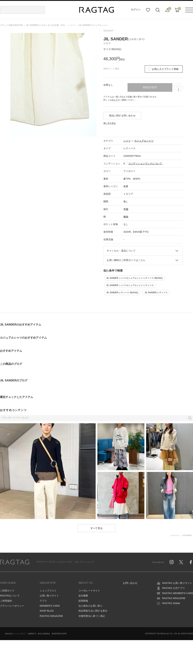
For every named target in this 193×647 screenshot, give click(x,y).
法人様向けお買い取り (90, 605)
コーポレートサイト (89, 590)
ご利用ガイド (7, 590)
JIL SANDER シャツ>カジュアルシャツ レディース (130, 285)
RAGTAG (14, 562)
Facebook (191, 562)
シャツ (127, 140)
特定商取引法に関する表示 (92, 610)
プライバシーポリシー (12, 605)
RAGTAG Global (171, 603)
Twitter (181, 562)
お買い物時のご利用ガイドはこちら (126, 260)
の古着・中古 (46, 25)
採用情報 (83, 600)
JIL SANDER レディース (156, 292)
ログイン (136, 9)
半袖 (125, 209)
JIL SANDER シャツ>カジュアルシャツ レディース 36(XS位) (134, 278)
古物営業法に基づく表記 (91, 616)
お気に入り (148, 10)
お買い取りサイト (49, 595)
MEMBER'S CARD (50, 605)
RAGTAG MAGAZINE (51, 616)
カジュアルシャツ (144, 140)
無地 (125, 216)
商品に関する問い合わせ (122, 115)
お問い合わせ (130, 583)
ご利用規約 (6, 600)
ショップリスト (48, 590)
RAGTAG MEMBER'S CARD (177, 593)
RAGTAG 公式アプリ (173, 588)
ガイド (115, 100)
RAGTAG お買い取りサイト (177, 583)
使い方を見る (109, 123)
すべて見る (96, 528)
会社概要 (83, 595)
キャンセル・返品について (121, 250)
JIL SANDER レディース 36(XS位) (122, 292)
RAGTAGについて (10, 595)
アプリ (43, 600)
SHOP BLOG (47, 610)
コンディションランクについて (145, 163)
